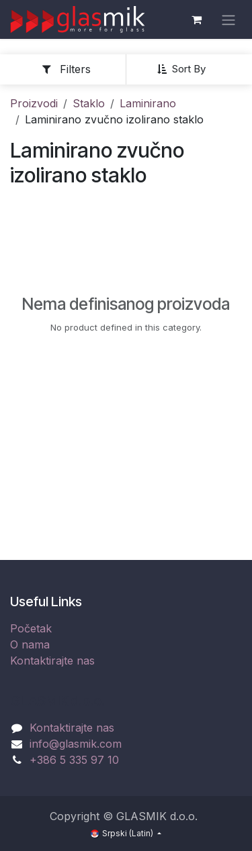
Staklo (89, 103)
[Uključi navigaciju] (228, 19)
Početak (31, 628)
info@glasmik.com (76, 743)
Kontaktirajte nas (52, 660)
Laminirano (148, 103)
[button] (186, 69)
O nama (30, 644)
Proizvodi (34, 103)
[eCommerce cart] (196, 19)
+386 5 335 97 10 (74, 760)
